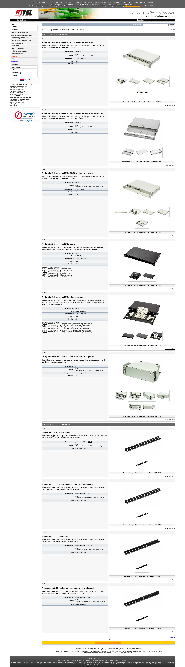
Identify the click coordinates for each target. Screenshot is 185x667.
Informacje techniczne (19, 70)
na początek (171, 424)
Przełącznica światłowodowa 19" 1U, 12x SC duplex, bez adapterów (67, 42)
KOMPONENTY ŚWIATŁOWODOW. (21, 84)
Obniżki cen (16, 59)
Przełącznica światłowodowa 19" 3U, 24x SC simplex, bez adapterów (68, 357)
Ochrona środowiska (85, 660)
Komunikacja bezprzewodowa (22, 35)
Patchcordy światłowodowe (18, 86)
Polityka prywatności (121, 660)
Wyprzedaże (16, 61)
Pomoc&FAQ (16, 73)
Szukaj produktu (17, 53)
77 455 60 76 (154, 16)
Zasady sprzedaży (63, 660)
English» (27, 79)
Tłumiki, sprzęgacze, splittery (19, 94)
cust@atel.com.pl (167, 16)
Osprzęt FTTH (15, 96)
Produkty (15, 29)
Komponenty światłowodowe (21, 40)
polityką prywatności (132, 6)
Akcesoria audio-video (19, 51)
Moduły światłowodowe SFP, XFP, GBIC (22, 97)
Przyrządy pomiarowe (19, 43)
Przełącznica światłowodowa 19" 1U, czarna (58, 244)
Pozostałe (13, 105)
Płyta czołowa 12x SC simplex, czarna (56, 536)
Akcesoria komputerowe (20, 32)
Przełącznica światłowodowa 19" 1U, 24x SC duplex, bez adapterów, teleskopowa (72, 113)
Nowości (15, 56)
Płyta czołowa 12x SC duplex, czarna (56, 432)
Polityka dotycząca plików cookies (103, 660)
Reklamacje (74, 660)
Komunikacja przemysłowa (21, 38)
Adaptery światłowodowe (18, 91)
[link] (25, 116)
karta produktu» (170, 105)
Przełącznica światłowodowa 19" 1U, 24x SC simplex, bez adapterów (68, 173)
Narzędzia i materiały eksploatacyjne (21, 104)
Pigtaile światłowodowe (17, 88)
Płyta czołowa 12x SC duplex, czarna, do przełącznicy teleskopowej (67, 484)
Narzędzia (15, 45)
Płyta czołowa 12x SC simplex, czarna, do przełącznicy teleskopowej (68, 588)
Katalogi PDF (16, 64)
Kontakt (14, 75)
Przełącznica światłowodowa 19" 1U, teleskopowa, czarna (64, 297)
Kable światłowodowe (17, 89)
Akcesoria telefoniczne (19, 48)
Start (13, 24)
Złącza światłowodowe (17, 93)
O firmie (15, 27)
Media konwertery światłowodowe (20, 99)
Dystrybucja (16, 67)
